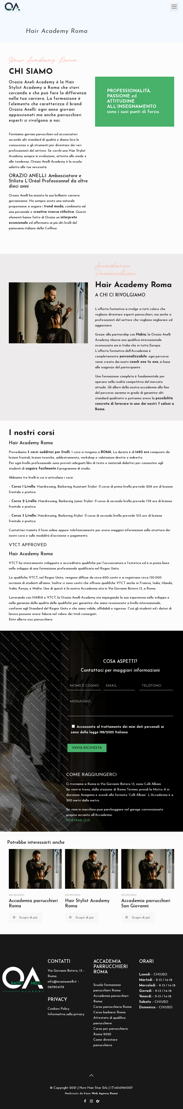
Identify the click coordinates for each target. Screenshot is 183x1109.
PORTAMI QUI (78, 820)
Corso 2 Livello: (24, 501)
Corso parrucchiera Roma (112, 1007)
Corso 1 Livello (23, 487)
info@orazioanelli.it (62, 982)
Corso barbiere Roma (109, 1012)
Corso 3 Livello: (24, 516)
